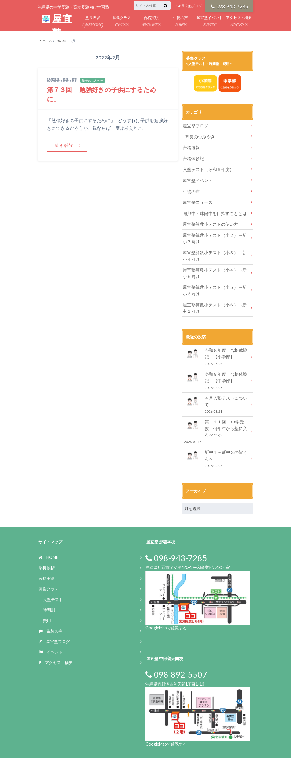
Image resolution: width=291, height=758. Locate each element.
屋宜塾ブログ (190, 6)
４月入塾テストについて (216, 391)
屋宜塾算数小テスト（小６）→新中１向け (214, 300)
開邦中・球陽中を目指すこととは (212, 209)
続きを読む (65, 145)
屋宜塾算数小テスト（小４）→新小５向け (214, 266)
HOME (48, 538)
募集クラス (121, 21)
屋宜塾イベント (209, 21)
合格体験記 (193, 156)
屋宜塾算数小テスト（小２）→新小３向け (214, 233)
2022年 (61, 41)
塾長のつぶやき (199, 135)
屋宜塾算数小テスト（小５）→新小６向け (214, 283)
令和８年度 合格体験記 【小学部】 (217, 348)
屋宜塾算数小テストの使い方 (208, 220)
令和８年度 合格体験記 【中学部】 (217, 371)
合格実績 (151, 21)
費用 (47, 601)
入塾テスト (53, 580)
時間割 (49, 591)
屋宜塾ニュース (197, 199)
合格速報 (191, 146)
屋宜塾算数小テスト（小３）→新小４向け (214, 250)
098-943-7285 (229, 6)
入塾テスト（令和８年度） (206, 167)
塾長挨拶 (92, 21)
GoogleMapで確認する (166, 608)
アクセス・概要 (238, 21)
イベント (51, 632)
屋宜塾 (57, 19)
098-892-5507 (176, 656)
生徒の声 (180, 21)
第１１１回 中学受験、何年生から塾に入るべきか (216, 414)
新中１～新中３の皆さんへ (216, 440)
